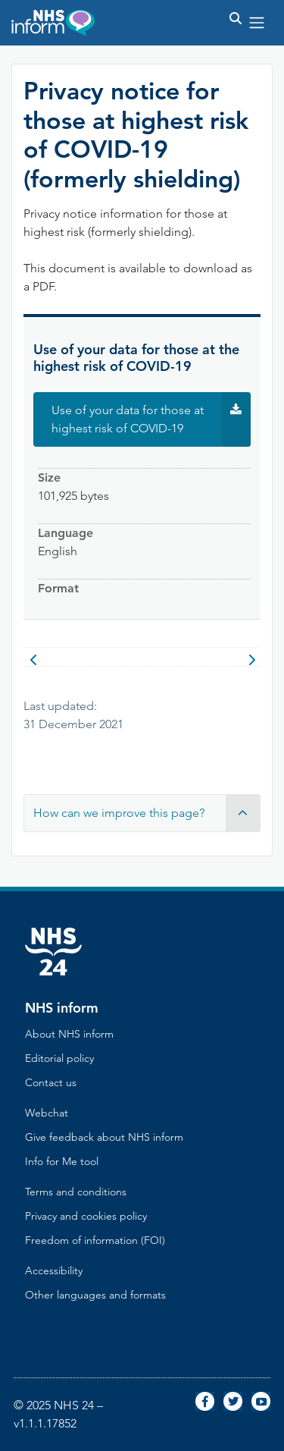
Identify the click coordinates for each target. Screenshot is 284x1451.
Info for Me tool (61, 1161)
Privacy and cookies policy (86, 1216)
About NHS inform (69, 1034)
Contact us (50, 1082)
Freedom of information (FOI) (95, 1240)
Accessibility (54, 1270)
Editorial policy (59, 1058)
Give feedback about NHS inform (104, 1137)
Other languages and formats (95, 1295)
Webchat (46, 1113)
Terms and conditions (75, 1191)
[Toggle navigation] (257, 22)
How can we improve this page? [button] (146, 813)
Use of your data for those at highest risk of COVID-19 (151, 419)
